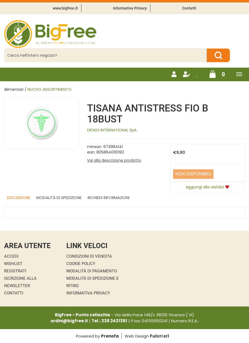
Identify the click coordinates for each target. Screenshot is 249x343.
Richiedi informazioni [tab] (108, 197)
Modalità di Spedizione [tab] (59, 197)
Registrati (15, 271)
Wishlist (13, 263)
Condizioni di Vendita (89, 256)
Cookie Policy (80, 263)
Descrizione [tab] (18, 197)
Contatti (189, 8)
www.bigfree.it (65, 8)
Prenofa (110, 336)
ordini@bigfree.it (69, 321)
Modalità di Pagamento (91, 271)
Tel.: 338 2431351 (109, 321)
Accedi (11, 256)
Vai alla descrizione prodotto (114, 160)
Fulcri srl (159, 336)
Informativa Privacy (130, 8)
